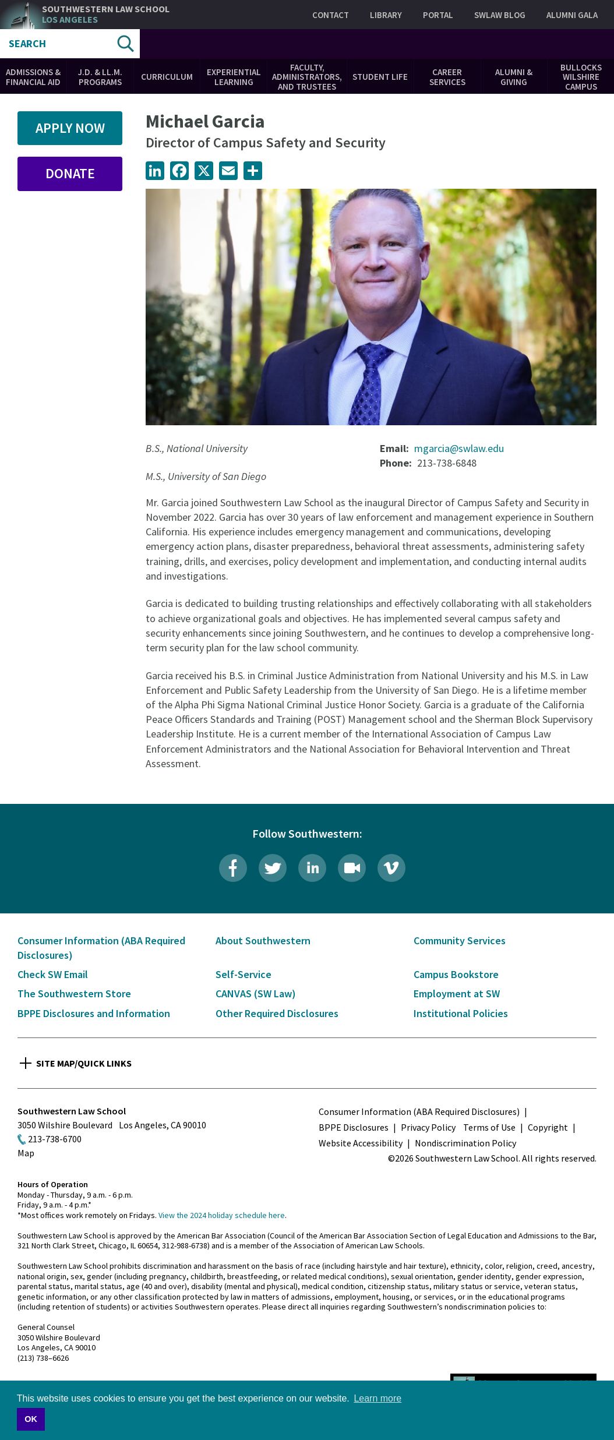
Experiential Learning (234, 76)
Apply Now (70, 128)
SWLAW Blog (499, 14)
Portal (438, 14)
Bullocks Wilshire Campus (581, 77)
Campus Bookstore (456, 974)
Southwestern (106, 14)
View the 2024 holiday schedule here (221, 1215)
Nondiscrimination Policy (465, 1143)
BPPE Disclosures (354, 1127)
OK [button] (30, 1419)
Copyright (548, 1127)
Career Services (447, 76)
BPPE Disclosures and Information (93, 1013)
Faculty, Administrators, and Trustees (307, 77)
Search (27, 44)
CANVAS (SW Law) (256, 993)
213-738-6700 (55, 1139)
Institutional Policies (461, 1013)
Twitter (273, 868)
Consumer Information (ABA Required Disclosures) (419, 1111)
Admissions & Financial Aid (33, 76)
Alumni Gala (572, 14)
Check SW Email (52, 974)
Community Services (460, 940)
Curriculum (167, 76)
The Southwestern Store (74, 993)
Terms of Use (489, 1127)
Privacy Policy (428, 1127)
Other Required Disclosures (277, 1013)
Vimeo (391, 868)
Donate (70, 173)
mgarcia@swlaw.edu (459, 448)
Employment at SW (457, 993)
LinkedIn (312, 868)
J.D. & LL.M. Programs (100, 76)
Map (25, 1153)
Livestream (352, 868)
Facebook (233, 868)
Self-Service (243, 974)
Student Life (380, 76)
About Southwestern (263, 940)
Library (386, 14)
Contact (330, 14)
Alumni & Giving (513, 76)
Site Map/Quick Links (84, 1063)
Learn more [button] (377, 1398)
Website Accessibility (361, 1143)
